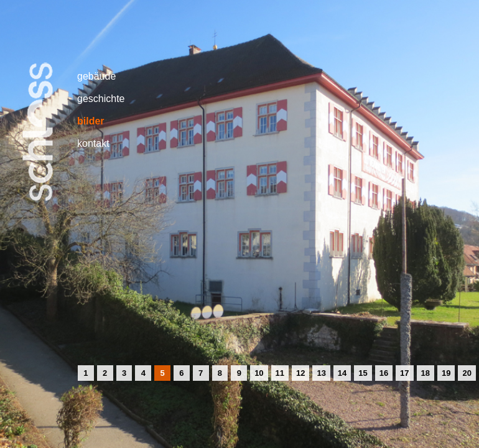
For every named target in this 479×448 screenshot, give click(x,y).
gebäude (96, 76)
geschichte (101, 98)
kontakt (93, 143)
